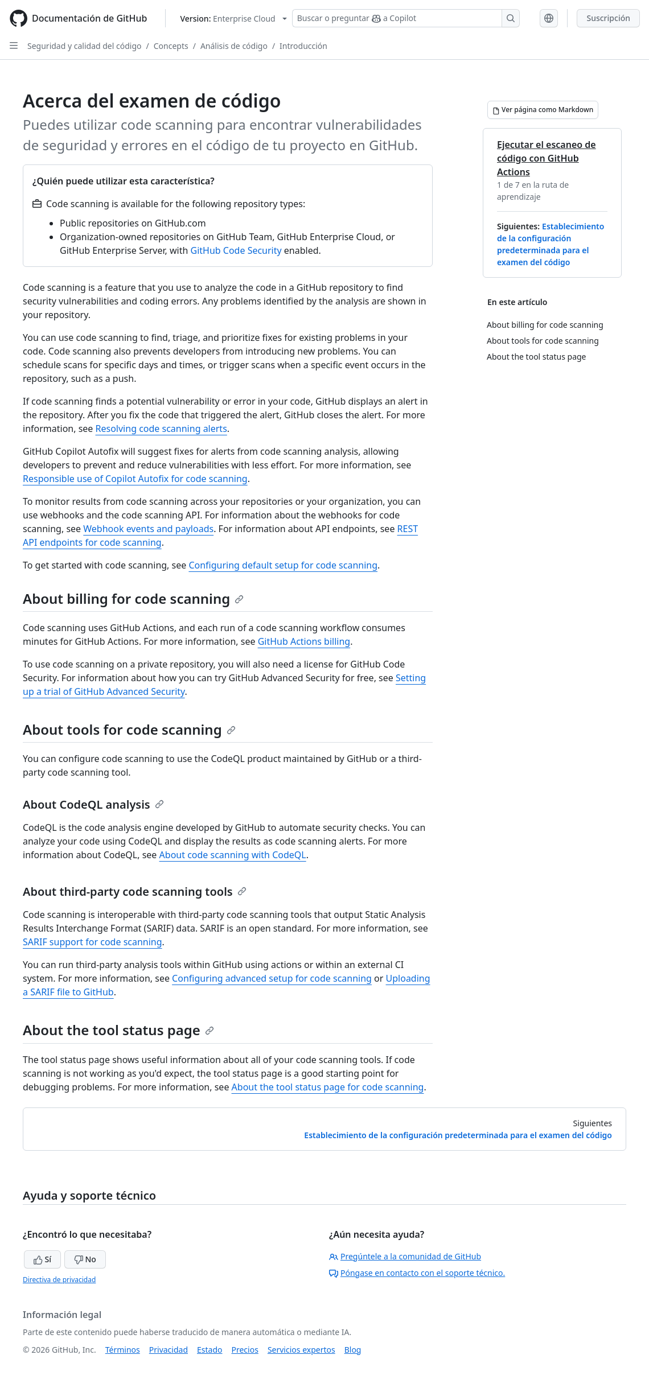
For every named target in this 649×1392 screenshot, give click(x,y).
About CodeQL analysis (93, 804)
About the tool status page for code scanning (328, 1087)
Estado (209, 1349)
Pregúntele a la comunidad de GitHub (405, 1256)
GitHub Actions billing (304, 641)
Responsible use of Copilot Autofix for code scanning (135, 478)
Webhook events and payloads (148, 528)
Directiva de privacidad (59, 1279)
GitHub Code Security (236, 250)
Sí (42, 1259)
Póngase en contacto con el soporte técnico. (417, 1272)
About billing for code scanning (133, 598)
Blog (353, 1349)
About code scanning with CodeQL (232, 855)
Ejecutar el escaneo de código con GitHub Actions (546, 158)
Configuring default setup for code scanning (282, 565)
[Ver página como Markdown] (542, 110)
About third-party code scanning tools (135, 891)
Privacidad (168, 1349)
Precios (245, 1349)
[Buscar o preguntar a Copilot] (406, 18)
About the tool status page (118, 1029)
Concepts (171, 45)
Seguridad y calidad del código (84, 45)
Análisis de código (234, 45)
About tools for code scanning (129, 729)
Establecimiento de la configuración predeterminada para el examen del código (458, 1135)
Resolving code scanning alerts (161, 428)
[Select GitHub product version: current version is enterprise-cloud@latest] (233, 18)
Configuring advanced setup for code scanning (272, 978)
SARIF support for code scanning (92, 942)
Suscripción (608, 18)
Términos (122, 1349)
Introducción (303, 45)
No (85, 1259)
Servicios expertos (301, 1349)
